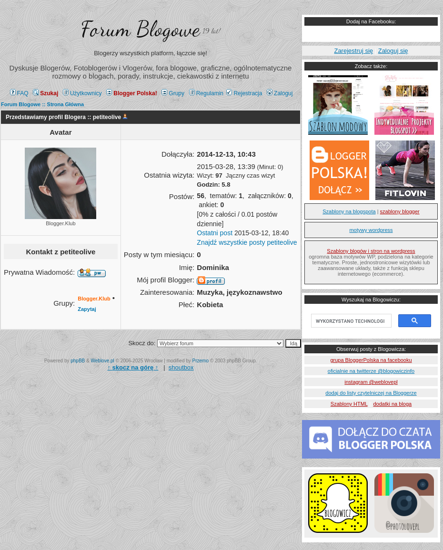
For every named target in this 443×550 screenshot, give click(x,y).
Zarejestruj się (353, 50)
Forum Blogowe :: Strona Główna (42, 104)
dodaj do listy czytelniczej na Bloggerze (370, 393)
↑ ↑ (132, 367)
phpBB (77, 360)
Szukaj (45, 93)
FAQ (19, 93)
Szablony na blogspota (348, 211)
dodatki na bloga (392, 404)
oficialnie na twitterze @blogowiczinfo (371, 371)
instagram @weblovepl (370, 382)
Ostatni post (214, 233)
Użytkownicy (82, 93)
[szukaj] (350, 321)
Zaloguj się (393, 50)
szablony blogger (400, 211)
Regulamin (206, 93)
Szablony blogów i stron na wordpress (371, 251)
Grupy (172, 93)
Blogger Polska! (131, 93)
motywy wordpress (371, 230)
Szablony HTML (349, 404)
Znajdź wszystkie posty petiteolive (247, 242)
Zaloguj (279, 93)
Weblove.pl (102, 360)
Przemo (200, 360)
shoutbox (181, 367)
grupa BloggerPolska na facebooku (371, 360)
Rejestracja (244, 93)
